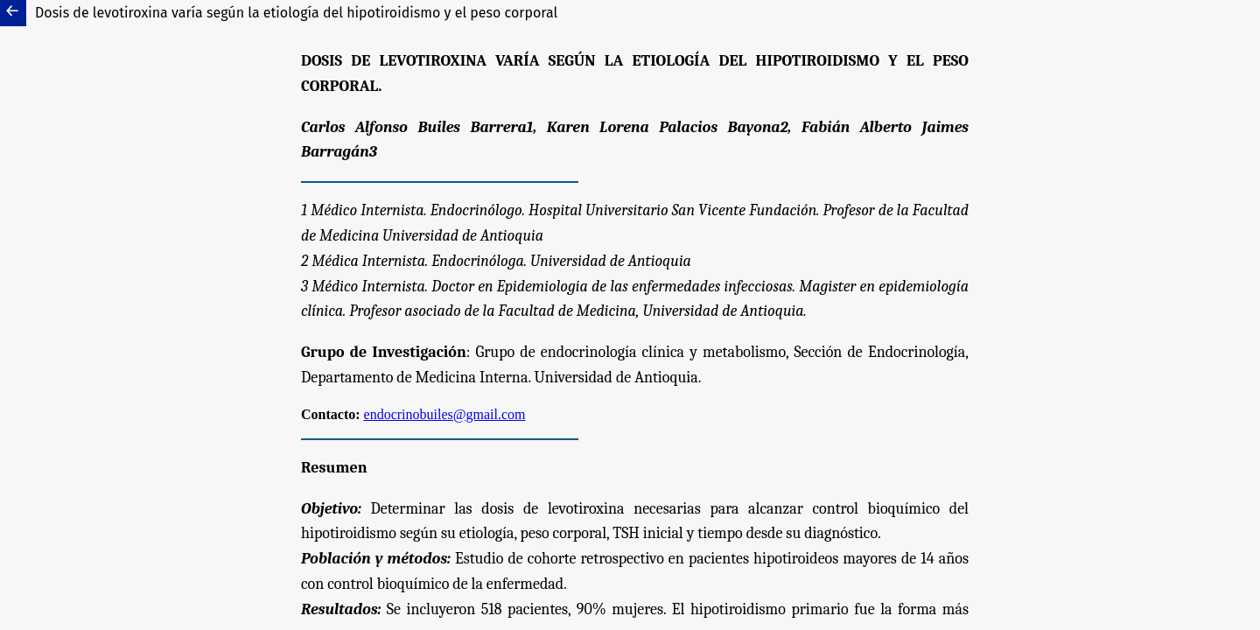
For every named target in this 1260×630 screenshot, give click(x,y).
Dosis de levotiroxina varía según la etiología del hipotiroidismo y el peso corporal (296, 12)
